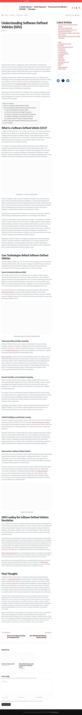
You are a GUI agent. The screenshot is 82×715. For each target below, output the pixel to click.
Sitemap (26, 15)
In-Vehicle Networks (26, 7)
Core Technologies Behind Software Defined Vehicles (20, 108)
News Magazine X (55, 712)
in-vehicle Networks (63, 53)
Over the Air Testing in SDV (8, 663)
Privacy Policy (19, 15)
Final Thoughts (8, 123)
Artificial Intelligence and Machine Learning (20, 116)
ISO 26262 (61, 55)
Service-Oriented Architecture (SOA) (17, 110)
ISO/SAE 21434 (42, 471)
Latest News (61, 58)
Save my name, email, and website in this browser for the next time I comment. (23, 701)
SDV (59, 65)
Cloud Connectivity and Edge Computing (19, 112)
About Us (6, 15)
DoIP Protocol (61, 50)
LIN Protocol (61, 60)
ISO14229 (60, 57)
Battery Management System (65, 47)
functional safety (21, 84)
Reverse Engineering (63, 62)
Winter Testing (62, 69)
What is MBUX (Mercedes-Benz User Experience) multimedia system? (26, 665)
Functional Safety (62, 52)
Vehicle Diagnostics (40, 7)
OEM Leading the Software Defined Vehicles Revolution (21, 120)
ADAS (59, 42)
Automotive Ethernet (7, 292)
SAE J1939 (60, 64)
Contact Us (12, 15)
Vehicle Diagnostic (63, 67)
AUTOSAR (23, 9)
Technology (32, 9)
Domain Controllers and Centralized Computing (21, 114)
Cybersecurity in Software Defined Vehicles (20, 118)
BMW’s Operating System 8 (9, 553)
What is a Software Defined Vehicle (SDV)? (16, 105)
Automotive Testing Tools (64, 43)
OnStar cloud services (12, 350)
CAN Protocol (61, 48)
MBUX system (44, 562)
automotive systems (14, 579)
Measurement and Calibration (58, 7)
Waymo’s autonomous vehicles (41, 422)
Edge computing (6, 356)
